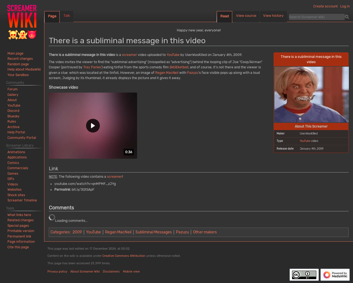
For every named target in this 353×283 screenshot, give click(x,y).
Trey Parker (92, 67)
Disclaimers (111, 271)
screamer (129, 55)
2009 (77, 232)
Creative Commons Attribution (123, 256)
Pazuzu (192, 73)
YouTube (305, 141)
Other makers (205, 232)
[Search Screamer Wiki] (317, 17)
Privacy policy (57, 271)
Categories (59, 232)
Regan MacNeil (166, 73)
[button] (93, 126)
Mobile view (131, 271)
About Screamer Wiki (85, 271)
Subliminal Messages (153, 232)
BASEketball (179, 67)
